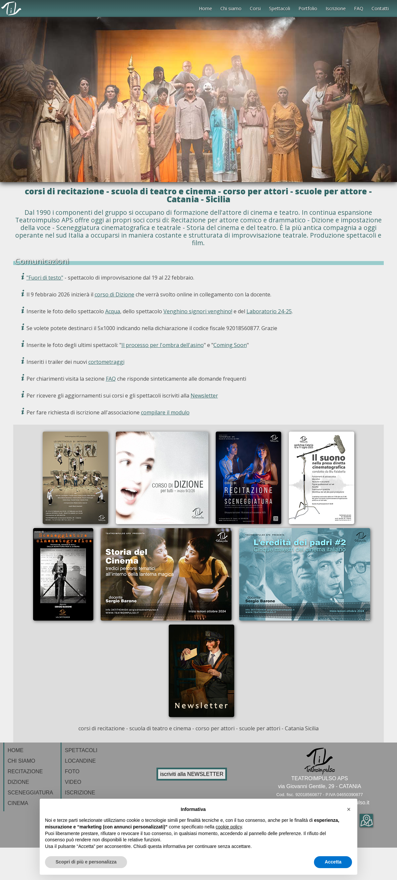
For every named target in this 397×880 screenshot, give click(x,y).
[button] (348, 809)
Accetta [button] (333, 861)
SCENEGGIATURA (30, 792)
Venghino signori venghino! (197, 311)
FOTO (72, 771)
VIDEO (73, 782)
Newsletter (204, 395)
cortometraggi (106, 361)
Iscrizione (336, 8)
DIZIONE (18, 782)
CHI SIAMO (21, 761)
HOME (15, 750)
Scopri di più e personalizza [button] (86, 861)
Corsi (255, 8)
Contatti (380, 8)
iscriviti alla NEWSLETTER (191, 774)
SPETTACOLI (81, 750)
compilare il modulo (165, 412)
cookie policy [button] (229, 826)
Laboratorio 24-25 (269, 311)
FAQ (358, 8)
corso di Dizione (114, 294)
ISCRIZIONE (80, 792)
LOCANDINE (80, 761)
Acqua (112, 311)
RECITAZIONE (25, 771)
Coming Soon (230, 345)
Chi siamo (231, 8)
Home (205, 8)
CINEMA (18, 803)
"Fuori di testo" (44, 277)
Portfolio (307, 8)
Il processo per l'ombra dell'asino (162, 345)
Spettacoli (279, 8)
